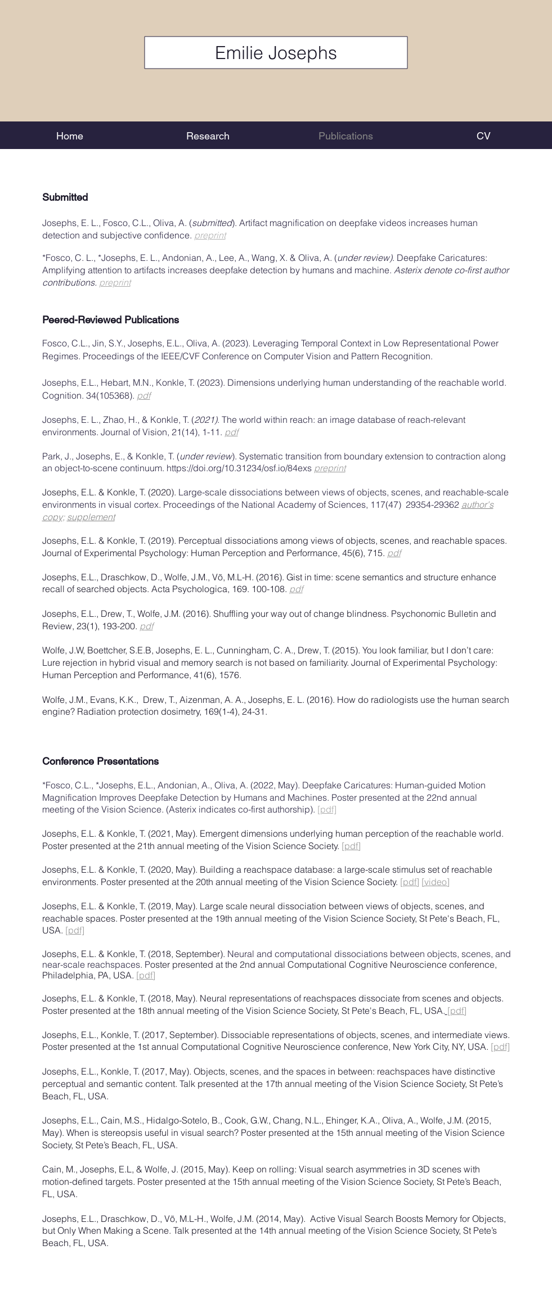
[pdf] (326, 809)
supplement (91, 516)
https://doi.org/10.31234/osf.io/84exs (240, 467)
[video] (435, 881)
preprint (210, 235)
